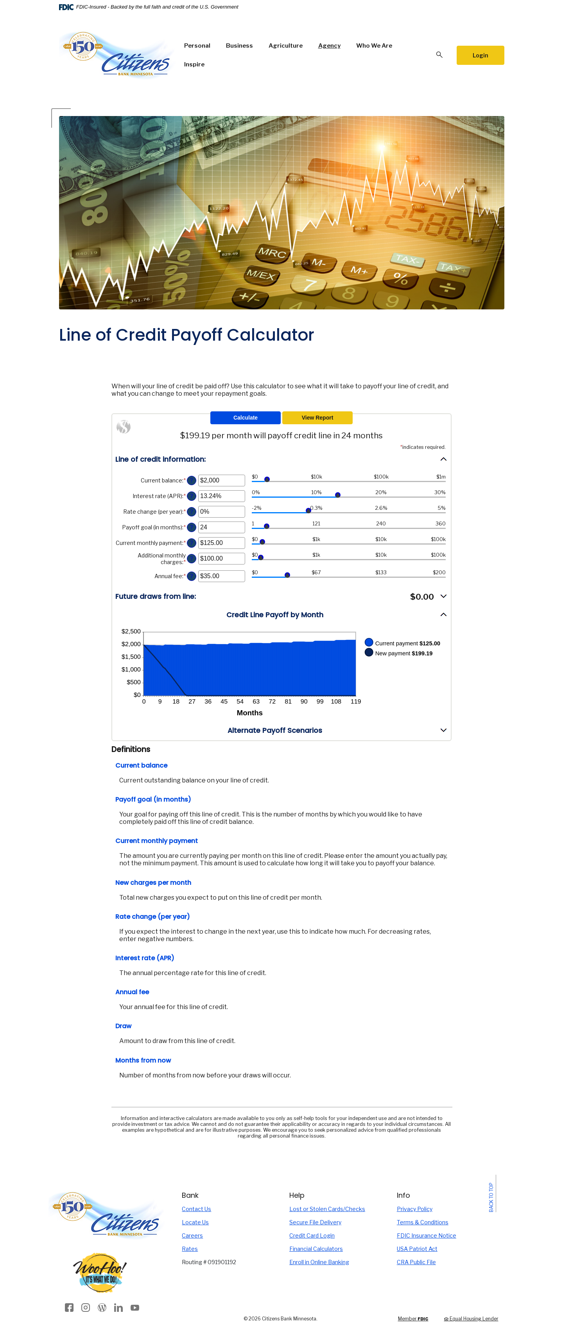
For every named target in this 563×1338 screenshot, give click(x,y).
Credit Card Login (312, 1235)
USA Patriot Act (417, 1248)
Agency (329, 45)
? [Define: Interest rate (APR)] (191, 496)
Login (480, 55)
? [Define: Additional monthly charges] (191, 558)
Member (413, 1319)
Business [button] (239, 45)
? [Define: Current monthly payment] (191, 543)
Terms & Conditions (422, 1222)
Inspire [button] (194, 64)
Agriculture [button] (286, 45)
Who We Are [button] (374, 45)
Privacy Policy (414, 1209)
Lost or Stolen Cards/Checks (327, 1209)
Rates (190, 1248)
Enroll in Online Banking (319, 1262)
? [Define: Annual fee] (191, 576)
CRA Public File (416, 1262)
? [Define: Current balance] (191, 480)
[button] (281, 459)
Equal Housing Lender (471, 1319)
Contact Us (196, 1209)
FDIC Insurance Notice (426, 1235)
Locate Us (195, 1222)
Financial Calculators (316, 1248)
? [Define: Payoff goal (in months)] (191, 527)
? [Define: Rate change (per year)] (191, 511)
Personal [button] (197, 45)
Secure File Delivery (315, 1222)
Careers (192, 1235)
